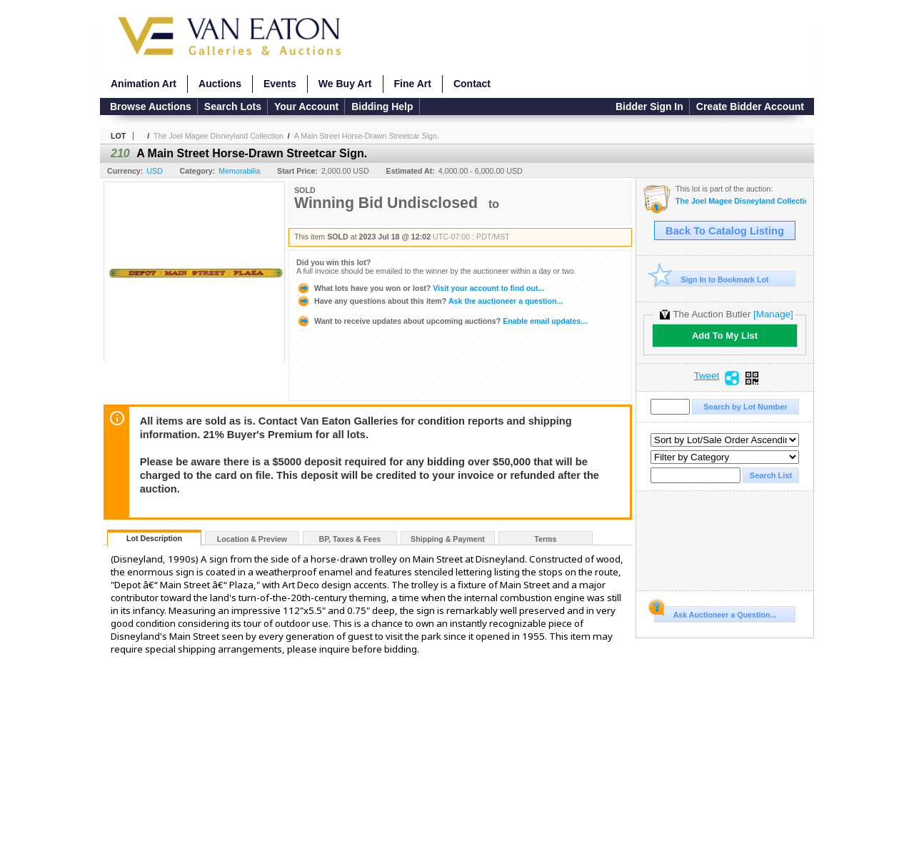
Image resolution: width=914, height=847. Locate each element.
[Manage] (772, 314)
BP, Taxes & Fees (350, 539)
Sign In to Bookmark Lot (711, 279)
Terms (545, 539)
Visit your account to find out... (420, 288)
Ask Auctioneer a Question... (715, 612)
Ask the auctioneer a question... (429, 301)
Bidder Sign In (649, 106)
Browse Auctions (150, 106)
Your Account (306, 106)
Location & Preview (252, 539)
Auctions (220, 83)
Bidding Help (382, 106)
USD (154, 171)
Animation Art (143, 83)
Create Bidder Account (750, 106)
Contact (472, 83)
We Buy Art (345, 83)
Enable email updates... (441, 321)
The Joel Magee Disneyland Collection (218, 136)
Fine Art (412, 83)
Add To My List (725, 335)
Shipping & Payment (448, 539)
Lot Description (154, 538)
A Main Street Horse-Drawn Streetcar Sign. (366, 136)
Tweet (707, 376)
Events (279, 83)
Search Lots (232, 106)
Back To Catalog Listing (725, 231)
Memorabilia (239, 171)
